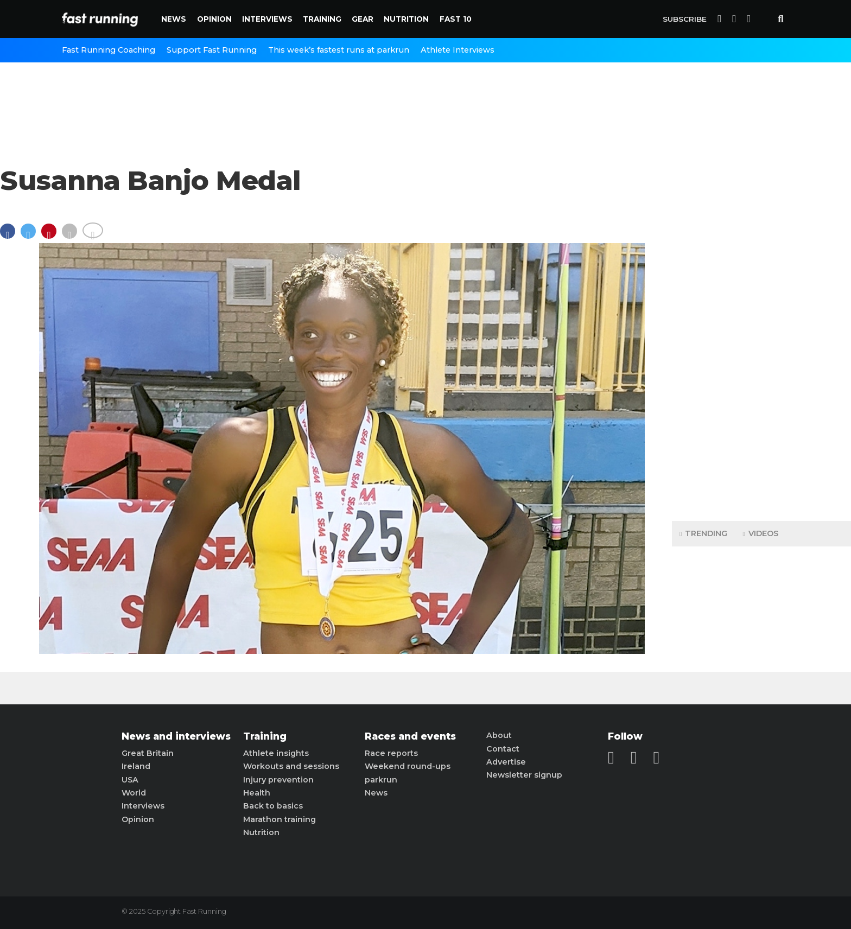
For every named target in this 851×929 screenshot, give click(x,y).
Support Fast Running (212, 50)
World (134, 793)
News (173, 19)
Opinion (214, 19)
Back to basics (273, 806)
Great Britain (148, 753)
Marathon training (279, 819)
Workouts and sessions (291, 766)
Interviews (267, 19)
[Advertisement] (761, 342)
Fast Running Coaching (108, 50)
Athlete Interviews (457, 50)
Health (256, 793)
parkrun (381, 780)
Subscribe (685, 19)
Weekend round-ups (407, 766)
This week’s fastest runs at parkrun (338, 50)
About (499, 735)
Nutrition (406, 19)
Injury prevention (278, 780)
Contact (502, 749)
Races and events (410, 736)
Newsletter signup (524, 775)
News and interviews (176, 736)
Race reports (391, 753)
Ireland (136, 766)
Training (322, 19)
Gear (362, 19)
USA (130, 780)
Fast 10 (456, 19)
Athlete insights (276, 753)
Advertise (506, 762)
